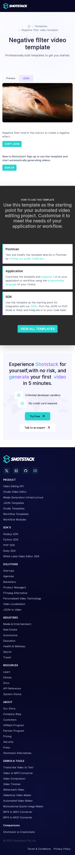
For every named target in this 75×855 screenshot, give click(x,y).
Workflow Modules (14, 519)
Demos (7, 677)
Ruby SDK (9, 550)
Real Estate (10, 629)
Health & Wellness (14, 646)
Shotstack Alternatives (17, 753)
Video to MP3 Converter (18, 773)
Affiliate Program (13, 725)
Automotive (10, 635)
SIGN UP (9, 167)
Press (6, 747)
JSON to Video (12, 609)
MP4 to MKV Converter (17, 811)
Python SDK (10, 539)
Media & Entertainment (17, 624)
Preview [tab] (10, 78)
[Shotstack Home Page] (16, 6)
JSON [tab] (26, 78)
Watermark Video (13, 789)
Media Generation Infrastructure (23, 497)
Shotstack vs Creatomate (19, 832)
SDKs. (34, 306)
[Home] (29, 26)
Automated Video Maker (18, 800)
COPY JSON (12, 144)
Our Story (9, 708)
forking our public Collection (26, 258)
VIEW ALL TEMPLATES (37, 329)
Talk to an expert (37, 428)
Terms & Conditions (39, 848)
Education (9, 640)
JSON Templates (13, 503)
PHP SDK (9, 545)
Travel (7, 657)
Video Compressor (14, 778)
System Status (12, 694)
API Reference (12, 688)
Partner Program (13, 730)
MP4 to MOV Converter (17, 817)
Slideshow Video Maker (17, 795)
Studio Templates (14, 508)
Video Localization (14, 604)
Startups (8, 570)
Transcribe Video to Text (18, 767)
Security (8, 741)
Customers (9, 719)
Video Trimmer (12, 784)
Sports (7, 651)
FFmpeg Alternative (15, 593)
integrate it (47, 276)
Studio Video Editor (15, 491)
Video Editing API (13, 486)
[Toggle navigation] (68, 6)
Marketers (9, 581)
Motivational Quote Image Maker (23, 806)
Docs (6, 683)
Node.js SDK (10, 534)
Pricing (7, 736)
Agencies (8, 576)
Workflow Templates (16, 514)
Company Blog (12, 714)
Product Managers (14, 587)
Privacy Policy (62, 848)
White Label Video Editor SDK (21, 556)
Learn (6, 671)
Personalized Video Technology (22, 598)
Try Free (37, 416)
